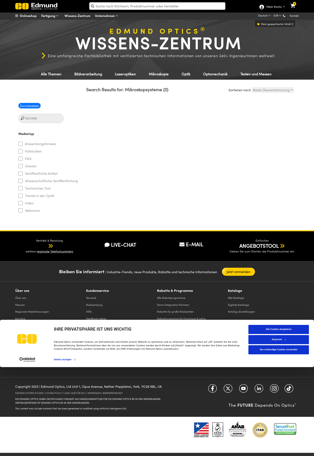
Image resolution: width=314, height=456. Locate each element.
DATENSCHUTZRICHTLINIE (29, 393)
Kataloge (236, 297)
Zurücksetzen (29, 106)
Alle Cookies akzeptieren (279, 418)
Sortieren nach (240, 90)
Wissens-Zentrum (77, 15)
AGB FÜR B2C (78, 393)
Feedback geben (96, 318)
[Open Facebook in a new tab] (212, 390)
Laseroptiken (125, 74)
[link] (295, 3)
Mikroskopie (159, 74)
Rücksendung (94, 304)
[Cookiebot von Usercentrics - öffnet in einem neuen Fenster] (27, 448)
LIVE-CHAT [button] (120, 245)
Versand (91, 297)
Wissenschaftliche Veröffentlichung (51, 181)
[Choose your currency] (277, 15)
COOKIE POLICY (54, 393)
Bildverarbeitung (88, 74)
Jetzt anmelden (238, 271)
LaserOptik (92, 351)
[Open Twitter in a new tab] (228, 390)
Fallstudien (33, 151)
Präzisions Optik (96, 337)
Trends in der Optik (39, 195)
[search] (157, 6)
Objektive (92, 357)
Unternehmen (107, 15)
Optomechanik (215, 74)
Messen (20, 304)
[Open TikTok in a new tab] (289, 390)
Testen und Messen (255, 74)
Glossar (31, 166)
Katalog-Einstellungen (241, 311)
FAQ (28, 158)
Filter (89, 344)
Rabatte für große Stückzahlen (175, 311)
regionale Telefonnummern (55, 251)
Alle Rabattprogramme (171, 297)
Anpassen (279, 428)
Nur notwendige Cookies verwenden (278, 438)
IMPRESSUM (94, 393)
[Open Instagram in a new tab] (274, 390)
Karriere (20, 318)
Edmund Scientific (167, 339)
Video (29, 203)
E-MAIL (191, 244)
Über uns (20, 297)
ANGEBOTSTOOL (259, 245)
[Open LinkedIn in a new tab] (259, 390)
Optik (186, 74)
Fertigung (50, 15)
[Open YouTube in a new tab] (243, 390)
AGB (67, 393)
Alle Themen (51, 74)
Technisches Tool (38, 188)
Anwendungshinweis (40, 143)
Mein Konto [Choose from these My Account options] (273, 7)
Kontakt (294, 15)
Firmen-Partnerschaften (30, 353)
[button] (287, 16)
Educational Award (168, 325)
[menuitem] (31, 15)
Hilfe (89, 311)
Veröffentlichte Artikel (41, 173)
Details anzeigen (63, 448)
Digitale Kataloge (238, 304)
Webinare (32, 210)
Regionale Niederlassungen (32, 311)
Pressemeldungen (26, 325)
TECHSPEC (22, 346)
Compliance (22, 339)
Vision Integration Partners (173, 304)
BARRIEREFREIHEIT (113, 393)
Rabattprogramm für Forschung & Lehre (181, 318)
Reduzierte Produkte (169, 332)
